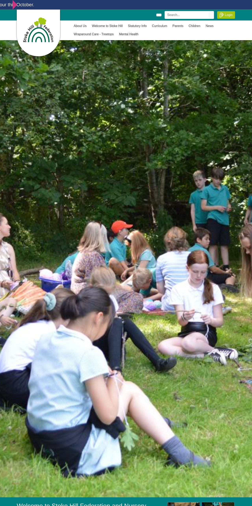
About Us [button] (80, 26)
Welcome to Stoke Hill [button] (107, 26)
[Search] (187, 15)
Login (226, 15)
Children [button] (194, 26)
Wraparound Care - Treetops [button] (94, 34)
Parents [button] (177, 26)
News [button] (209, 26)
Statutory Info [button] (137, 26)
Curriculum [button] (159, 26)
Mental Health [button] (128, 34)
